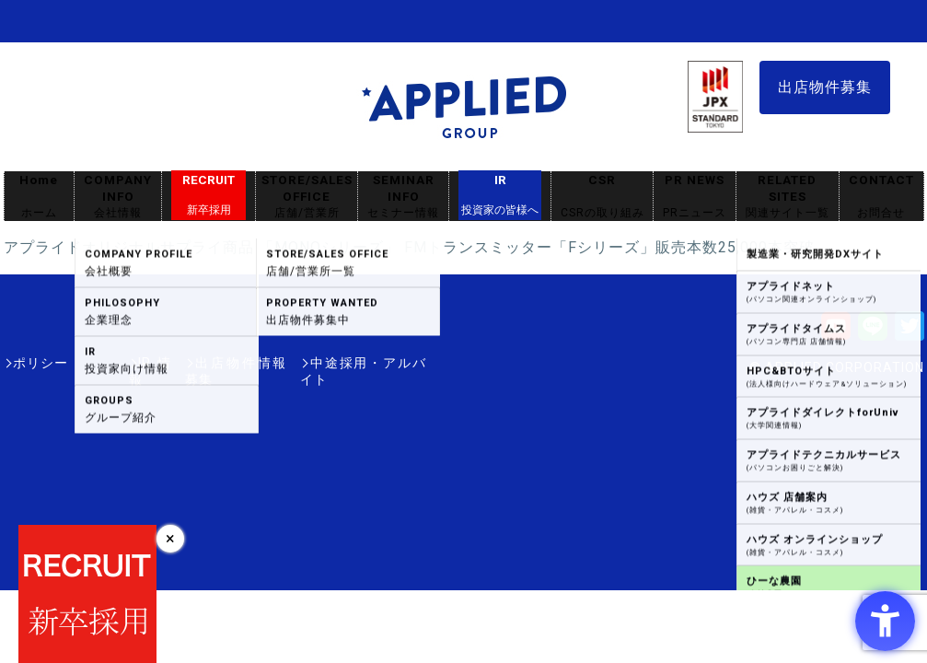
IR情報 (111, 362)
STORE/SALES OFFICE (306, 196)
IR (500, 195)
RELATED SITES (787, 196)
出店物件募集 (825, 87)
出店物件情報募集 (210, 362)
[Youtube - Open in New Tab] (836, 332)
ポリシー (40, 362)
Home (38, 196)
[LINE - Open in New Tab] (872, 332)
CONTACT (881, 196)
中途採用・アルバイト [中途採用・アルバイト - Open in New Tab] (357, 362)
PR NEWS (694, 196)
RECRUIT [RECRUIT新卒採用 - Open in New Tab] (208, 195)
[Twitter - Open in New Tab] (909, 332)
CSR (602, 196)
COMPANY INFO (118, 196)
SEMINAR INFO (403, 196)
